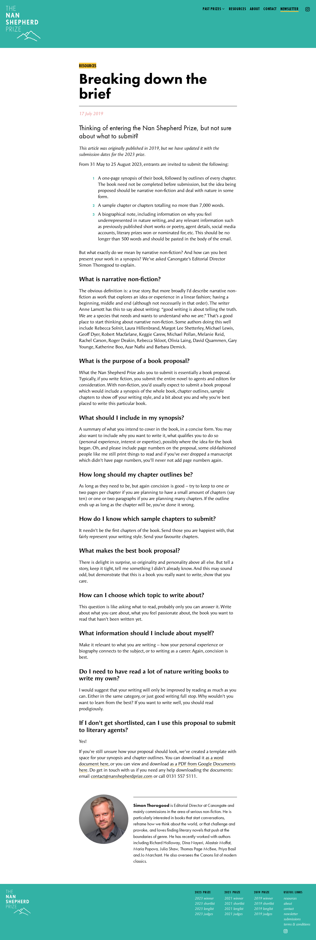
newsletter (291, 914)
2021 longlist (233, 909)
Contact (269, 8)
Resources (237, 8)
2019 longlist (263, 909)
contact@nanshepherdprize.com (121, 776)
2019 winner (263, 898)
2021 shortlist (234, 904)
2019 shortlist (264, 904)
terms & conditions (297, 924)
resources (290, 898)
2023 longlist (204, 909)
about (288, 904)
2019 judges (263, 914)
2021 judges (233, 914)
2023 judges (204, 914)
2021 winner (233, 898)
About (254, 8)
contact (289, 909)
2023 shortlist (205, 904)
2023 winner (204, 898)
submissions (292, 919)
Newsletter (289, 8)
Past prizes (212, 8)
